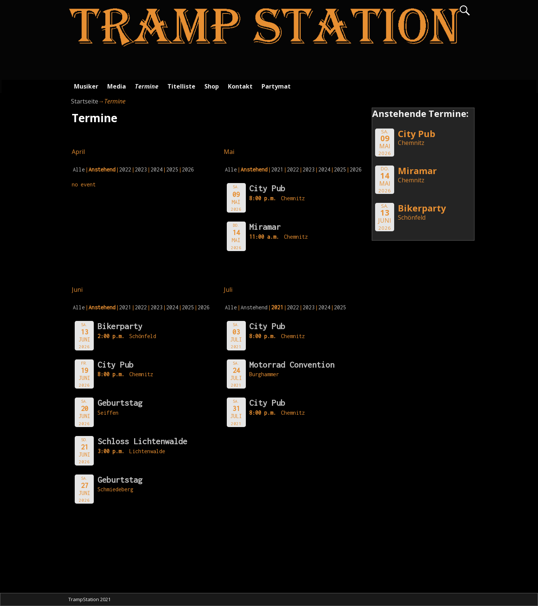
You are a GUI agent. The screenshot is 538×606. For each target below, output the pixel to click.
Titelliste (181, 86)
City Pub (267, 188)
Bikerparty (120, 326)
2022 (125, 169)
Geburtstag (120, 403)
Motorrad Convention (291, 365)
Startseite (84, 101)
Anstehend (254, 307)
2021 (277, 169)
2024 (157, 169)
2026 (188, 169)
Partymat (276, 86)
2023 (141, 169)
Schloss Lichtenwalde (142, 441)
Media (116, 86)
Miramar (265, 227)
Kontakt (240, 86)
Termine (146, 86)
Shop (211, 86)
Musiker (86, 86)
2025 (172, 169)
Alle (79, 169)
